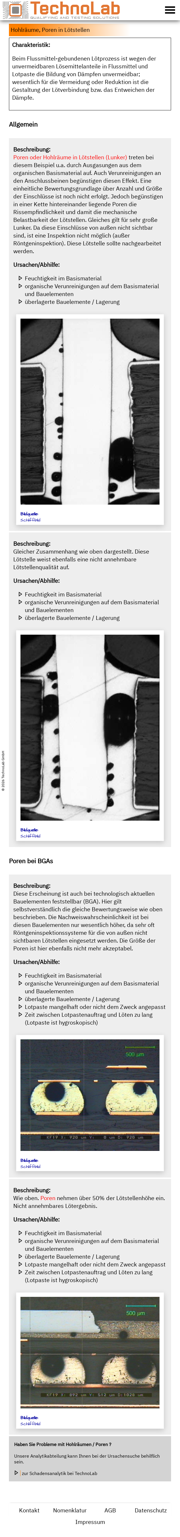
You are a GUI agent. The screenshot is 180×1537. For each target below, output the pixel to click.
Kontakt (29, 1510)
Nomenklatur (70, 1510)
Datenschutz (151, 1510)
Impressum (90, 1522)
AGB (110, 1510)
